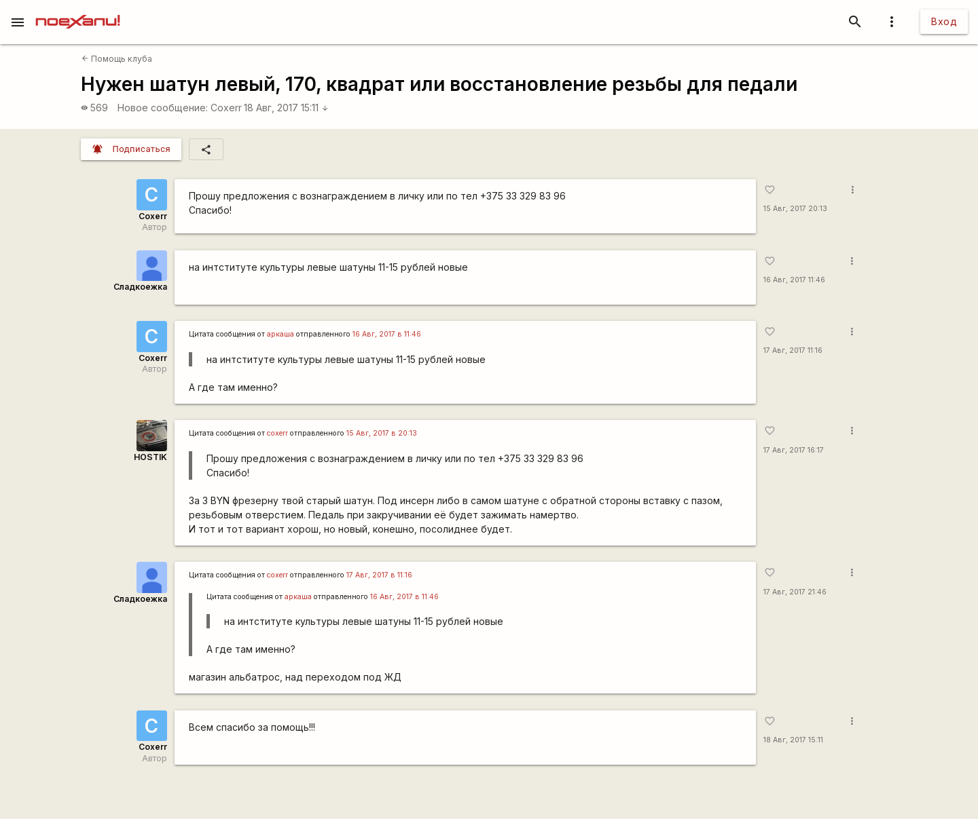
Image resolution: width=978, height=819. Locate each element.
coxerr (277, 433)
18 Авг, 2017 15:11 (286, 107)
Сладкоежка (140, 287)
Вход (944, 21)
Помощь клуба (117, 59)
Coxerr (226, 107)
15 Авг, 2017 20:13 (795, 208)
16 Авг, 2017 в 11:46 (386, 334)
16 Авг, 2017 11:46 (794, 279)
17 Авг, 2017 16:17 (793, 450)
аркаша (280, 334)
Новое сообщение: (162, 107)
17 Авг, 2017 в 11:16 (379, 575)
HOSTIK (150, 457)
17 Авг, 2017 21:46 (795, 592)
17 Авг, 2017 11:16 (792, 350)
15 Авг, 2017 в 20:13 (381, 433)
